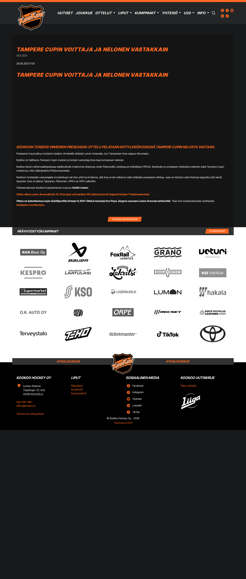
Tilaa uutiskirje (188, 385)
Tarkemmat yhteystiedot (30, 413)
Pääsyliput (77, 385)
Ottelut (103, 13)
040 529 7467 (24, 402)
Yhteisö (169, 13)
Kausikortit (77, 389)
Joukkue (84, 13)
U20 (187, 13)
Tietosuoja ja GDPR (123, 422)
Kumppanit (145, 13)
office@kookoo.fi (25, 405)
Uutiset (65, 13)
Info (201, 13)
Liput (123, 13)
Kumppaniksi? (79, 393)
